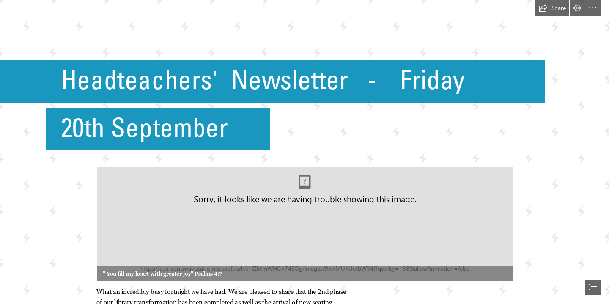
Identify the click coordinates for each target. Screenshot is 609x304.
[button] (552, 8)
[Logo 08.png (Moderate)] (304, 223)
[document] (304, 152)
